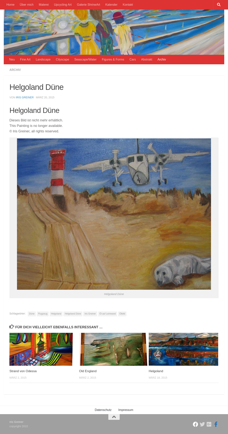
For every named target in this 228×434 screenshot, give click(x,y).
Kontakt (128, 4)
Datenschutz (103, 409)
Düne (32, 313)
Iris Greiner (25, 97)
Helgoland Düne (73, 313)
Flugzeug (42, 313)
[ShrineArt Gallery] (202, 424)
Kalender (111, 4)
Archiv (161, 59)
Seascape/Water (85, 59)
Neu (12, 59)
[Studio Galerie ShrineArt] (195, 424)
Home (10, 4)
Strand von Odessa (23, 371)
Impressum (125, 409)
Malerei (44, 4)
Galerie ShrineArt (88, 4)
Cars (132, 59)
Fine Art (25, 59)
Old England (88, 371)
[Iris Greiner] (209, 424)
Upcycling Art (63, 4)
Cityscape (62, 59)
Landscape (43, 59)
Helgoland (56, 313)
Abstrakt (146, 59)
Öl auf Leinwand (107, 313)
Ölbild (122, 313)
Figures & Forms (113, 59)
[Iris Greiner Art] (216, 424)
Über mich (27, 4)
